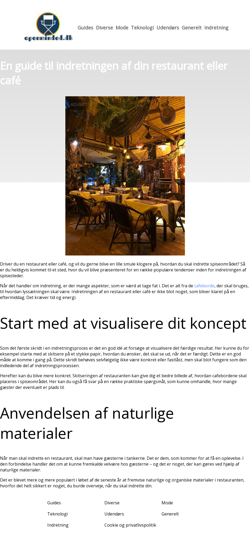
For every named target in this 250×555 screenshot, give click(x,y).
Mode (122, 27)
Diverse (104, 27)
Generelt (192, 27)
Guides (85, 27)
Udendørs (167, 27)
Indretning (216, 27)
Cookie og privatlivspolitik (130, 525)
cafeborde (204, 286)
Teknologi (142, 27)
